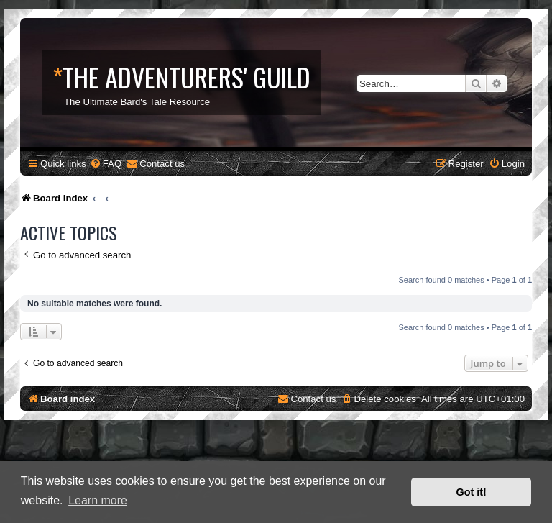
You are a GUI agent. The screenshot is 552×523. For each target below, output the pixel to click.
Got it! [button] (471, 492)
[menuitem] (105, 163)
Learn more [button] (97, 500)
